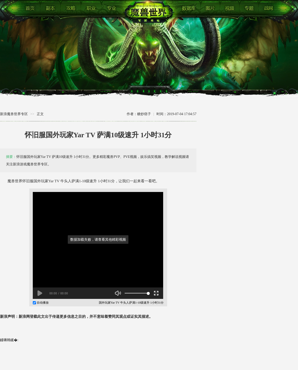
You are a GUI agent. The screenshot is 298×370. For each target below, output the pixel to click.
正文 (40, 114)
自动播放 (41, 302)
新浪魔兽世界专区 (14, 114)
